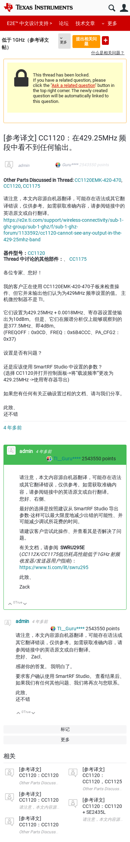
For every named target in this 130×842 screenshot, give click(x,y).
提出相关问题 (86, 41)
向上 (10, 604)
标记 (65, 729)
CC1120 (12, 186)
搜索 (112, 8)
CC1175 (31, 186)
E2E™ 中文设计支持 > (29, 23)
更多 (112, 23)
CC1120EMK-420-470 (98, 180)
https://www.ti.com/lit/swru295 (53, 567)
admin (23, 165)
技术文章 (85, 23)
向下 (25, 604)
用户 (124, 8)
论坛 (64, 23)
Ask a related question (73, 85)
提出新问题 (105, 40)
